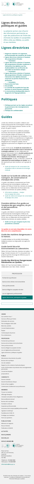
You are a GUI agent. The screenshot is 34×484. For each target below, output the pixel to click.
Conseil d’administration (7, 328)
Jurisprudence (5, 374)
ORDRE (3, 314)
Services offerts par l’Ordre (8, 319)
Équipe (3, 330)
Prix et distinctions (6, 335)
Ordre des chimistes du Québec (9, 13)
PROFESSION (22, 13)
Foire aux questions (6, 417)
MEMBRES (4, 390)
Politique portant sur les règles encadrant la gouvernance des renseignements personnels (18, 107)
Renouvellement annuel (7, 399)
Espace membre (7, 441)
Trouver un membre (6, 392)
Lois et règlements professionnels (12, 293)
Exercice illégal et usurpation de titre (12, 289)
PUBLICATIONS (6, 421)
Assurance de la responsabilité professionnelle (14, 408)
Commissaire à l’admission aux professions (13, 386)
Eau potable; (9, 86)
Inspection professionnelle (8, 406)
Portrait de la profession (9, 278)
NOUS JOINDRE (6, 434)
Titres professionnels (8, 286)
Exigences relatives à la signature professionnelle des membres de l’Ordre (18, 54)
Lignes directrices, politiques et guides (14, 297)
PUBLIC (3, 356)
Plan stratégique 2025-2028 (8, 323)
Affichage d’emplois (6, 394)
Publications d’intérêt (7, 428)
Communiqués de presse (8, 333)
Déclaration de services (7, 321)
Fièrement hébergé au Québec (17, 479)
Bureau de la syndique (7, 360)
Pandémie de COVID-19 (7, 413)
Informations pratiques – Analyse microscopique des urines (14, 193)
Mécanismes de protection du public (11, 358)
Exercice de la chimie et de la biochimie (13, 282)
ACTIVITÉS (4, 431)
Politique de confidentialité (14, 110)
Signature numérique (7, 411)
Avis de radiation (6, 363)
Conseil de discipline (7, 371)
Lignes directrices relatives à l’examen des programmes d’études (17, 58)
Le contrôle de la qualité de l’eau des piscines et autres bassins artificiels (17, 88)
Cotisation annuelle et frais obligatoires (12, 397)
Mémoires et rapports (7, 423)
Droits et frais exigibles (7, 384)
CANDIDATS (5, 377)
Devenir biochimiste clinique (9, 382)
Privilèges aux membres (7, 415)
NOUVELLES (5, 438)
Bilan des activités (6, 326)
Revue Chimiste (5, 426)
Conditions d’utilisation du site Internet (19, 477)
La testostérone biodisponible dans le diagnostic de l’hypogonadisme (17, 92)
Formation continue (6, 404)
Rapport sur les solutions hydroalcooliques (13, 365)
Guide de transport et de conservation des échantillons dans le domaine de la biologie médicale (17, 168)
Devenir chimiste (5, 379)
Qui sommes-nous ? (6, 316)
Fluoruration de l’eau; (12, 84)
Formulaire (12, 61)
